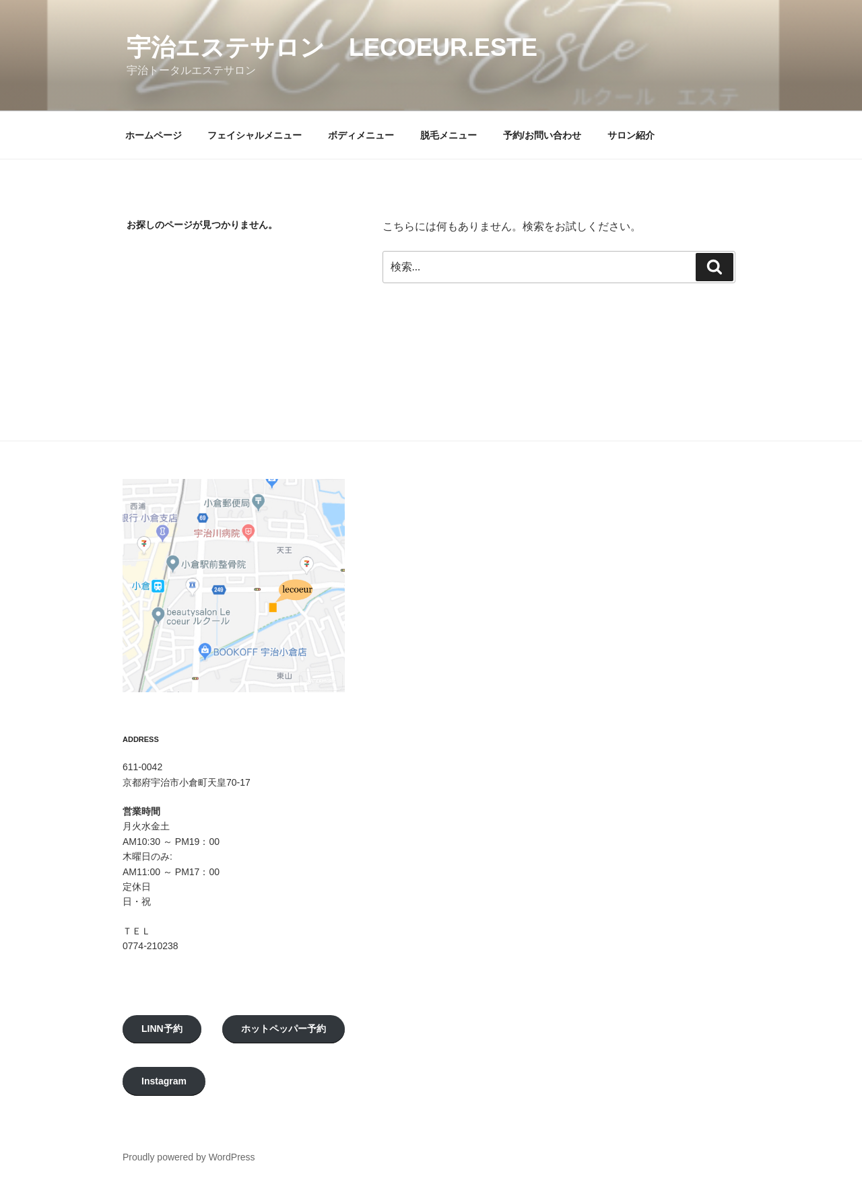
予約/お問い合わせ (542, 135)
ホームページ (153, 135)
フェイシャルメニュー (254, 135)
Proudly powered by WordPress (189, 1157)
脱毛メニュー (448, 135)
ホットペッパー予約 (283, 1028)
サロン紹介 (631, 135)
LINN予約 (162, 1028)
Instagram (164, 1081)
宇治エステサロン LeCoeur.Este (332, 47)
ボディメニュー (361, 135)
